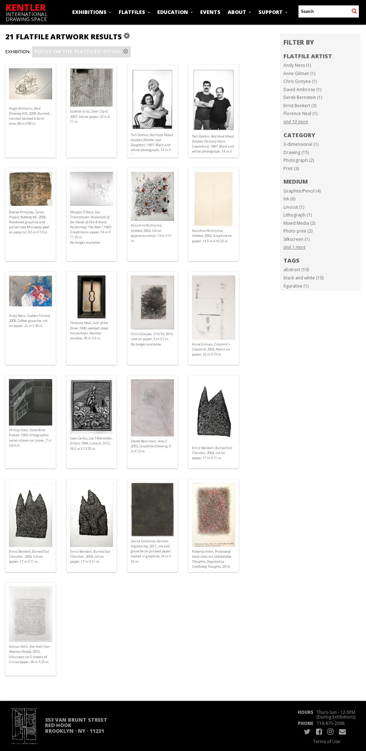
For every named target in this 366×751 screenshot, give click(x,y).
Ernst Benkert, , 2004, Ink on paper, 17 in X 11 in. (212, 453)
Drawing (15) (296, 152)
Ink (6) (289, 199)
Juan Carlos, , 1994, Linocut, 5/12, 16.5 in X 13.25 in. (91, 443)
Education (175, 12)
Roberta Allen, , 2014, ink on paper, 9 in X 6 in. (211, 561)
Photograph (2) (298, 160)
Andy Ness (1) (297, 65)
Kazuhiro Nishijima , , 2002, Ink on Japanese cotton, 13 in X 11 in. (151, 233)
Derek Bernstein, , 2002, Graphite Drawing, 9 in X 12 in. (151, 446)
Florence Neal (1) (300, 113)
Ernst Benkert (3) (299, 106)
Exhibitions (92, 12)
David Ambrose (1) (302, 89)
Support (273, 12)
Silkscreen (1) (296, 239)
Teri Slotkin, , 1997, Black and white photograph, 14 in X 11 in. (152, 145)
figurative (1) (295, 286)
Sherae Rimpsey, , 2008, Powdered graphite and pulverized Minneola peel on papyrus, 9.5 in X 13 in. (29, 222)
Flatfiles (134, 12)
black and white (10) (303, 278)
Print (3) (291, 168)
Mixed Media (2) (299, 223)
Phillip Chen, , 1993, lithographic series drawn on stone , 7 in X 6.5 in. (30, 438)
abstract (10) (296, 270)
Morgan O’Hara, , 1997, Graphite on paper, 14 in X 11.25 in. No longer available (91, 227)
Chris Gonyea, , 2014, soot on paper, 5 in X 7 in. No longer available (152, 339)
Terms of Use (326, 741)
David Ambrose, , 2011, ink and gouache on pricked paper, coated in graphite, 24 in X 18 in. (151, 551)
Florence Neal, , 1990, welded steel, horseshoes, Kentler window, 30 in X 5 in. (89, 330)
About (239, 12)
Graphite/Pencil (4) (302, 191)
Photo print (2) (297, 231)
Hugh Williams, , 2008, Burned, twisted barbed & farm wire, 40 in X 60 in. (29, 116)
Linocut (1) (293, 207)
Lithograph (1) (297, 215)
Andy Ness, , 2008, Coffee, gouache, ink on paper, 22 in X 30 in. (29, 320)
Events (210, 12)
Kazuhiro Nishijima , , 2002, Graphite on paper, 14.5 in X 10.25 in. (212, 235)
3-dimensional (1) (300, 144)
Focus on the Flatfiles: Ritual (81, 51)
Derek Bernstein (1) (302, 97)
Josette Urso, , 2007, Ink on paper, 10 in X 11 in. (90, 116)
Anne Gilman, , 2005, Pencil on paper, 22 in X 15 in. (211, 349)
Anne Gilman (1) (299, 73)
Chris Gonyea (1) (300, 81)
